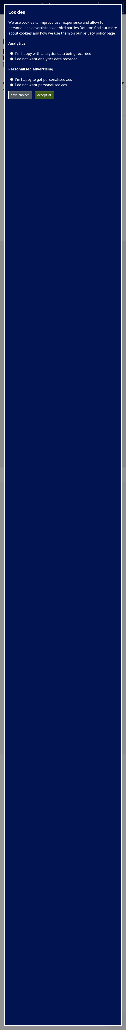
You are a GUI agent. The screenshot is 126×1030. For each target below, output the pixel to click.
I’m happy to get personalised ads (43, 79)
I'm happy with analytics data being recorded (53, 53)
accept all (44, 95)
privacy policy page (99, 33)
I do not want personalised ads (41, 84)
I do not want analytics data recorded (46, 58)
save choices (20, 95)
